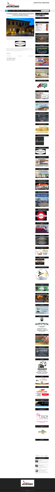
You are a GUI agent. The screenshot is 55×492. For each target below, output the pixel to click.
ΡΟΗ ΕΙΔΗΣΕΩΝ (26, 16)
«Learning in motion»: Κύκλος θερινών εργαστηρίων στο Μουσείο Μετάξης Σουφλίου (20, 14)
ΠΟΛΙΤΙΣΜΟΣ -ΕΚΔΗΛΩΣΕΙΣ (20, 16)
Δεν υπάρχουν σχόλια (31, 16)
